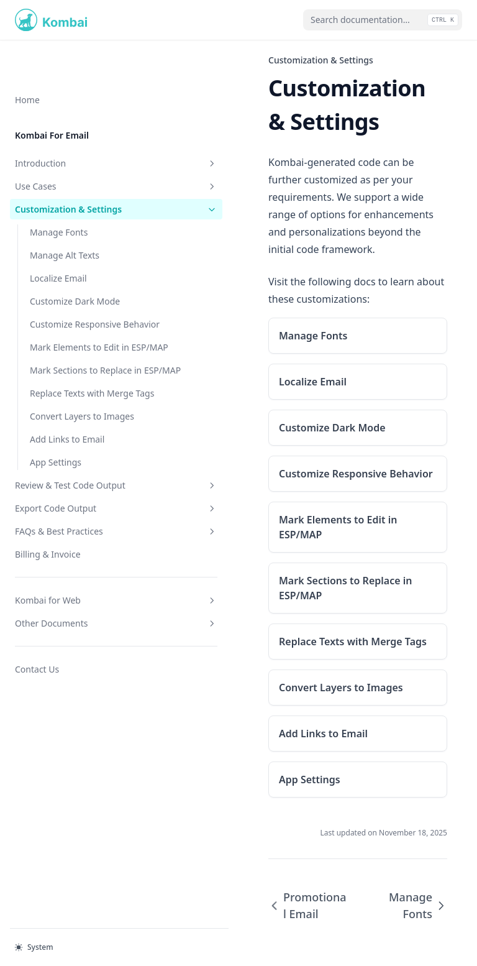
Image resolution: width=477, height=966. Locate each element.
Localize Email (58, 251)
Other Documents (76, 662)
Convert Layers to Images (82, 442)
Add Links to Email (67, 465)
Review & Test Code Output (76, 517)
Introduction (76, 123)
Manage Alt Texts (64, 228)
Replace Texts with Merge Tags (82, 412)
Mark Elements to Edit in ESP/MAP (79, 340)
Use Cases (76, 146)
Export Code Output (76, 547)
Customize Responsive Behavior (75, 304)
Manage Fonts (59, 205)
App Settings (55, 488)
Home (27, 60)
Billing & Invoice (48, 593)
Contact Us (37, 708)
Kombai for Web (76, 639)
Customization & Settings (76, 175)
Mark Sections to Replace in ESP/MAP (81, 376)
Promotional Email (245, 832)
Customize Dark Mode (75, 274)
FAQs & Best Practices (76, 570)
